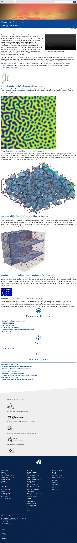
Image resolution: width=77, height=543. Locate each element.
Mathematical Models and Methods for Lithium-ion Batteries (24, 216)
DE (72, 28)
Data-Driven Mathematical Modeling (13, 373)
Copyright (3, 538)
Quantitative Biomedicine (9, 332)
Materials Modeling (8, 325)
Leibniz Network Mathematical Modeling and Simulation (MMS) (43, 61)
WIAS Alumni (4, 496)
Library (28, 510)
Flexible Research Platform (34, 479)
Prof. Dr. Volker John (8, 348)
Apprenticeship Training (58, 477)
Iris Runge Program (57, 475)
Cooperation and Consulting (34, 493)
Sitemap (3, 529)
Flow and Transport (8, 323)
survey (14, 44)
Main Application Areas (33, 475)
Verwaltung (55, 484)
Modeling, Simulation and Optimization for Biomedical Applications (27, 275)
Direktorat (55, 482)
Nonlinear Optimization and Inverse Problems (16, 369)
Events (54, 472)
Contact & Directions (6, 483)
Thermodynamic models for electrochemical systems (21, 86)
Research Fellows (5, 489)
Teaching (29, 498)
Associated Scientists (6, 495)
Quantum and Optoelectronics (11, 327)
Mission (3, 472)
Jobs (2, 528)
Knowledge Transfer (32, 496)
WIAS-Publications (31, 505)
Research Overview (32, 472)
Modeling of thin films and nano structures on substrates (22, 298)
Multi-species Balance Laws (10, 377)
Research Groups (31, 477)
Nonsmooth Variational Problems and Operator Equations (19, 375)
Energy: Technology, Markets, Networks (13, 321)
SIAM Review (36, 49)
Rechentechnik (56, 489)
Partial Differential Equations (10, 364)
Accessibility (4, 535)
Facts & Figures (5, 474)
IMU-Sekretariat (56, 486)
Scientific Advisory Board (7, 477)
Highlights (29, 474)
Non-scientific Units (6, 498)
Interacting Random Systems (10, 371)
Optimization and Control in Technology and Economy (18, 329)
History (3, 481)
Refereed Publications (32, 503)
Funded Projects (31, 483)
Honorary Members (6, 493)
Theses (28, 509)
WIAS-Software (30, 491)
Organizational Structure (7, 475)
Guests (3, 491)
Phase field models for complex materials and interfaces (22, 151)
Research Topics (31, 481)
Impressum (4, 537)
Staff (2, 488)
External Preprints (31, 507)
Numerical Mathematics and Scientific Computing (17, 366)
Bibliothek (55, 488)
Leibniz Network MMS (32, 484)
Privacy (3, 533)
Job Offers (55, 474)
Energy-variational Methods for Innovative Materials (17, 379)
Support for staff (5, 479)
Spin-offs (29, 495)
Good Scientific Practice (33, 486)
